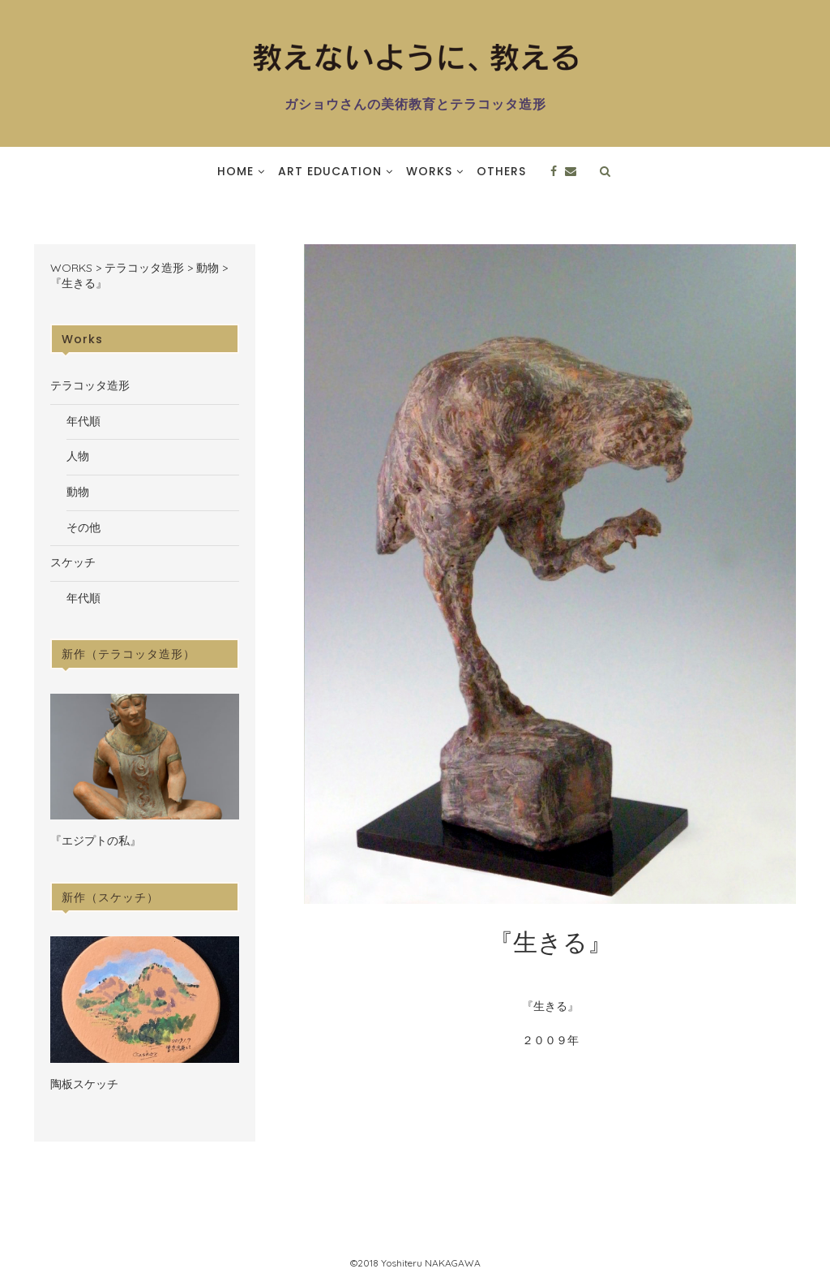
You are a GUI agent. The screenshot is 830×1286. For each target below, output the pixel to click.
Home (235, 171)
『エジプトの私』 (95, 840)
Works (429, 171)
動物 (77, 491)
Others (501, 171)
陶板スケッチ (84, 1084)
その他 (83, 527)
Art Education (330, 171)
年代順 (83, 421)
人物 (77, 456)
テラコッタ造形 (90, 385)
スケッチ (73, 562)
